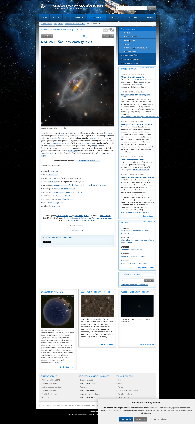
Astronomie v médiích (88, 390)
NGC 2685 (51, 237)
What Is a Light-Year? (56, 202)
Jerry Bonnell (78, 216)
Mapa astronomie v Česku (90, 394)
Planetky (121, 387)
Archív (126, 44)
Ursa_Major (56, 206)
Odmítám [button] (140, 419)
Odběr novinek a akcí (131, 274)
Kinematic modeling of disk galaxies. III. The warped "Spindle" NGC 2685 (80, 185)
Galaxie (58, 237)
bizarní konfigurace (57, 138)
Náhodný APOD (77, 230)
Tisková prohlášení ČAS (51, 380)
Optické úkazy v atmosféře (128, 390)
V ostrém (52, 145)
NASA (75, 220)
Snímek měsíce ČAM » (130, 55)
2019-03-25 (52, 181)
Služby (111, 17)
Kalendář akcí (127, 223)
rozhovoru (141, 84)
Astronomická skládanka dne (89, 160)
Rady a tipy (84, 387)
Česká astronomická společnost (56, 405)
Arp (95, 145)
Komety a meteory (125, 397)
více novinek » (148, 216)
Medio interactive (85, 415)
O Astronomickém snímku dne (136, 48)
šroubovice (86, 143)
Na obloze (79, 17)
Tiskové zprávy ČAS (49, 383)
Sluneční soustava (125, 394)
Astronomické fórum (87, 397)
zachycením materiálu (98, 138)
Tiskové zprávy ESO (49, 390)
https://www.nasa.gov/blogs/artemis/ (135, 212)
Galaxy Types (52, 174)
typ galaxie (109, 133)
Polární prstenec (67, 237)
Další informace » (67, 367)
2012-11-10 (52, 178)
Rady (120, 17)
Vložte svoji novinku (148, 67)
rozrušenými (72, 150)
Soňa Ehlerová (138, 157)
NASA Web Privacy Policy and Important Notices (95, 218)
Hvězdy (120, 380)
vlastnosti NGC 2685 (58, 143)
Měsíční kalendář (131, 36)
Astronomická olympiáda (51, 387)
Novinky (56, 17)
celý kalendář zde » (146, 267)
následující (107, 36)
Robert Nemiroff (62, 216)
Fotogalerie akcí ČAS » (130, 63)
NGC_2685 (54, 171)
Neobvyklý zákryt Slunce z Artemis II (137, 124)
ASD (69, 220)
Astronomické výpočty (88, 383)
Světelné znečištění (87, 380)
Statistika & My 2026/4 (139, 79)
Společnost (133, 17)
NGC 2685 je (65, 133)
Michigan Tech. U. (90, 220)
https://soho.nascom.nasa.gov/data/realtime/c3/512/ (141, 117)
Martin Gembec (138, 92)
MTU (70, 216)
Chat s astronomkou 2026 (132, 159)
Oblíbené (127, 33)
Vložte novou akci (149, 221)
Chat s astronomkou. (141, 169)
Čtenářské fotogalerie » (131, 59)
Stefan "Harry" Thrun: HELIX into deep (67, 192)
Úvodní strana (46, 24)
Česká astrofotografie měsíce (95, 292)
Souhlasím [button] (126, 419)
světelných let (49, 153)
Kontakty (149, 17)
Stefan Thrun (63, 128)
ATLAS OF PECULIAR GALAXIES (64, 195)
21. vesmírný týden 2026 (52, 292)
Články (44, 17)
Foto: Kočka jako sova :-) (66, 199)
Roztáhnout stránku (107, 29)
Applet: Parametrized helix (65, 188)
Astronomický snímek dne (75, 24)
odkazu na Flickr (148, 147)
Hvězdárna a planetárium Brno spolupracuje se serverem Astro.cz (95, 405)
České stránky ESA (49, 394)
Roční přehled (129, 40)
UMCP (86, 216)
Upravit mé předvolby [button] (160, 419)
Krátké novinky (128, 69)
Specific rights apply (71, 218)
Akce (66, 17)
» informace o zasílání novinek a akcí (134, 285)
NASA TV (45, 397)
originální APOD (81, 225)
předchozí (48, 36)
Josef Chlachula (105, 216)
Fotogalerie (96, 17)
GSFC (80, 220)
